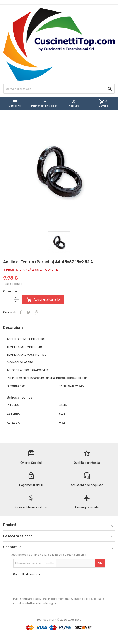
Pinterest (36, 312)
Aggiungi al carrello (43, 299)
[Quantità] (8, 299)
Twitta (28, 312)
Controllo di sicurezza (27, 574)
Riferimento (16, 385)
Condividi (20, 312)
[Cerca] (59, 88)
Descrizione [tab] (13, 327)
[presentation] (46, 586)
